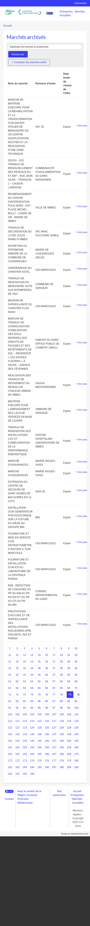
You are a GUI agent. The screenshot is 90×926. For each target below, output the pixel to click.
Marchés (80, 11)
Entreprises (66, 11)
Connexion (80, 3)
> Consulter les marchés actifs (29, 62)
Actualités (65, 15)
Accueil (7, 25)
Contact (9, 799)
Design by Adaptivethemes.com (74, 834)
